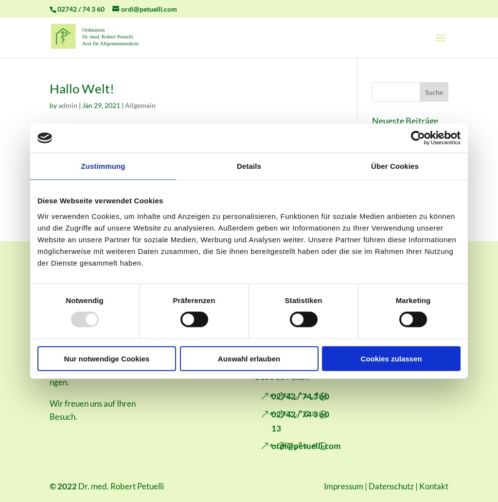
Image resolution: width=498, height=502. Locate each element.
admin (67, 105)
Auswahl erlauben (249, 358)
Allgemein (140, 105)
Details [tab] (249, 166)
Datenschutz (391, 486)
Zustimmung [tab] (103, 166)
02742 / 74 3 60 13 (300, 421)
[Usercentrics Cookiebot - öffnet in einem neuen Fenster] (418, 138)
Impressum (343, 486)
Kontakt (433, 486)
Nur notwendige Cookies (107, 358)
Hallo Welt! (82, 88)
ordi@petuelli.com (305, 446)
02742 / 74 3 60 (300, 396)
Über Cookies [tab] (395, 166)
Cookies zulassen (391, 358)
